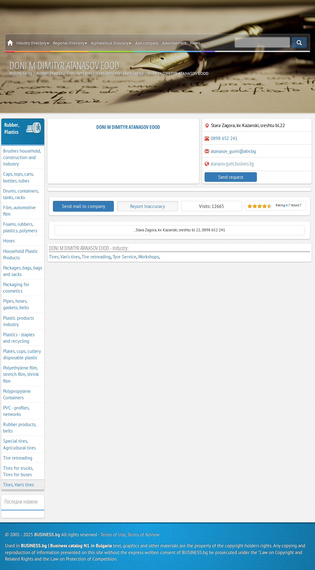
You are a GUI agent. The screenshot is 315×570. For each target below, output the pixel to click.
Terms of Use (113, 534)
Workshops (148, 257)
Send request (230, 177)
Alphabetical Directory (111, 43)
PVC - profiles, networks (16, 411)
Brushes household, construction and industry (22, 157)
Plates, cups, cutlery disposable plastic (22, 354)
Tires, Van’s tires (18, 485)
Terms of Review (143, 534)
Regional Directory (70, 43)
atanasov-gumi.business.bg (229, 163)
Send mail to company (83, 206)
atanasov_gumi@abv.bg (233, 151)
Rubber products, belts (19, 427)
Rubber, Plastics (11, 128)
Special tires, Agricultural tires (19, 444)
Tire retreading (17, 458)
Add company (146, 43)
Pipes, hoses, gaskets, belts (16, 304)
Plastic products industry (18, 321)
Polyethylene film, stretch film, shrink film (21, 374)
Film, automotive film (19, 211)
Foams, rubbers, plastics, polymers (20, 227)
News (195, 43)
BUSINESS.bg (47, 534)
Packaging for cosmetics (16, 287)
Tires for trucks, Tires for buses (18, 471)
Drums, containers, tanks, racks (21, 194)
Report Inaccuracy (147, 206)
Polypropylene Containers (17, 394)
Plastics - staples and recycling (18, 338)
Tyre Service (124, 257)
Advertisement (174, 43)
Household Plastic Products (20, 254)
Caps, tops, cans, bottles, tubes (18, 177)
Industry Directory (32, 43)
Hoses (9, 241)
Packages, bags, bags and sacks (22, 271)
